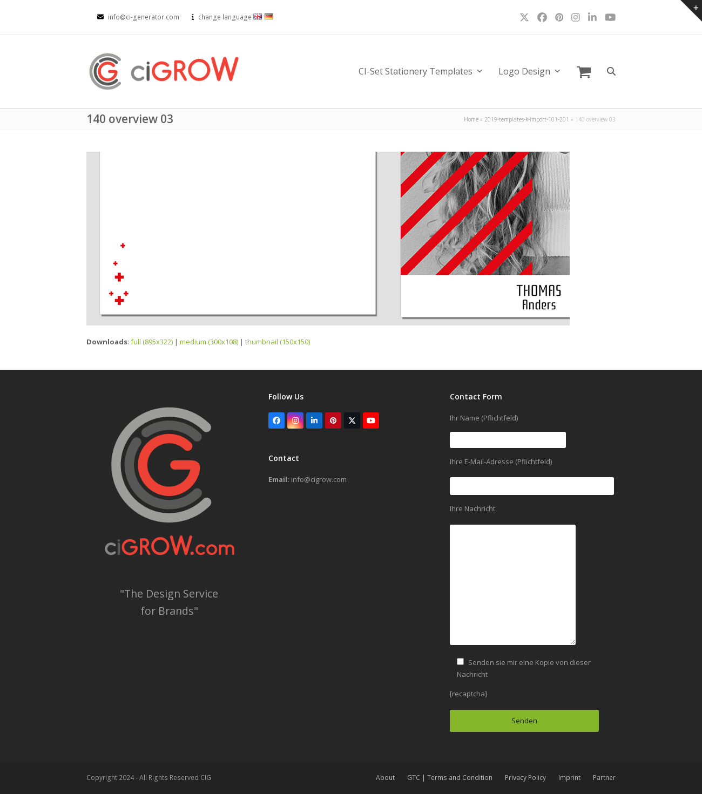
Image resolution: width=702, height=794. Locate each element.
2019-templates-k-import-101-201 (526, 119)
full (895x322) (152, 342)
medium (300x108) (209, 342)
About (385, 777)
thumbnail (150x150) (277, 342)
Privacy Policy (525, 777)
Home (471, 119)
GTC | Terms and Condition (449, 777)
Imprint (569, 777)
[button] (584, 71)
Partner (604, 777)
